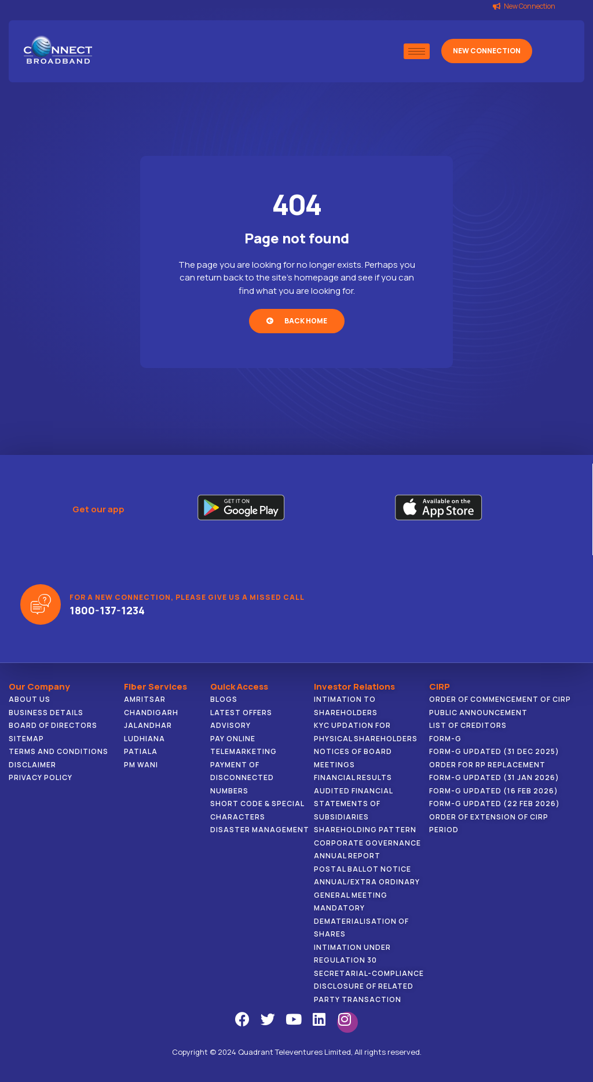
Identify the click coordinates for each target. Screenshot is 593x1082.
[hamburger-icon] (417, 51)
